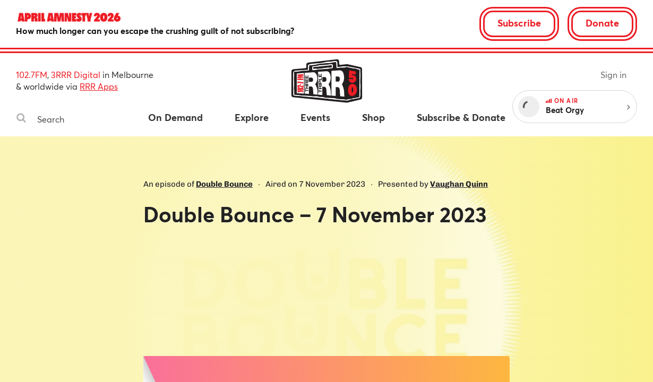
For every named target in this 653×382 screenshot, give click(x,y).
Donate (602, 22)
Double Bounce (224, 184)
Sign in (613, 74)
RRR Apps (99, 86)
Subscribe (519, 22)
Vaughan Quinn (459, 184)
